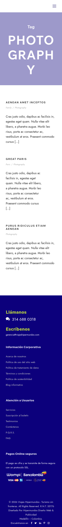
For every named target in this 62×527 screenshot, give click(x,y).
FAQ (8, 438)
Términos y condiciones (18, 373)
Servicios (10, 410)
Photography (20, 107)
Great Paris (16, 159)
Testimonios (12, 421)
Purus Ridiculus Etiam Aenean (26, 227)
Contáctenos (12, 427)
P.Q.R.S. (10, 432)
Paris (8, 164)
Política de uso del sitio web (20, 362)
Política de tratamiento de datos (22, 368)
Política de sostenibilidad (19, 379)
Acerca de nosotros (16, 356)
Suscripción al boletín (17, 415)
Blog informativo (14, 385)
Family (9, 107)
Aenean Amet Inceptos (26, 102)
